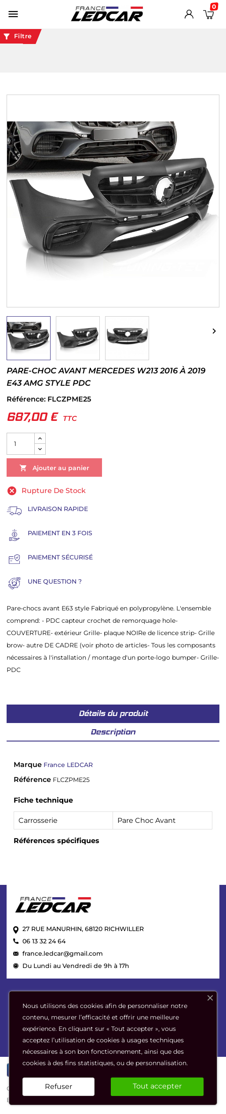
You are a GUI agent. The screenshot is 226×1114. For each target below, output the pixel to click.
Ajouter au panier (54, 468)
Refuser (58, 1086)
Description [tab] (113, 732)
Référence (32, 779)
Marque (28, 764)
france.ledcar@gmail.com (62, 953)
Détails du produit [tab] (113, 713)
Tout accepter (157, 1086)
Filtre (17, 36)
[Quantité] (21, 444)
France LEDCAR (68, 765)
